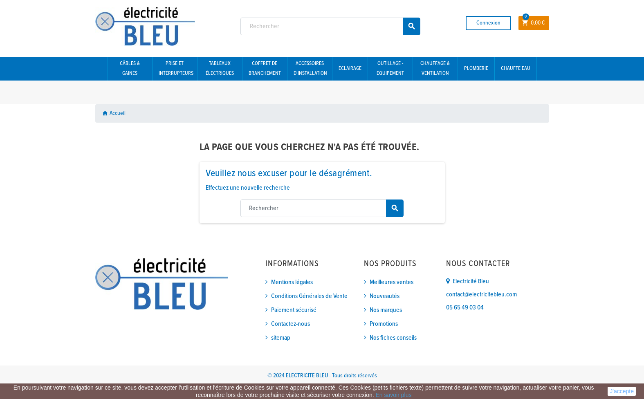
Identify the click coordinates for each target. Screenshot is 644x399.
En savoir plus (394, 395)
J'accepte (622, 391)
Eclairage (350, 68)
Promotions (384, 324)
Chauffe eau (515, 68)
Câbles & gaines (130, 68)
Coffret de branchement (265, 68)
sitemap (280, 338)
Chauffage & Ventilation (435, 68)
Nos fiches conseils (393, 338)
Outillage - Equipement (390, 68)
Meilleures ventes (391, 282)
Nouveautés (384, 296)
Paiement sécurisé (293, 310)
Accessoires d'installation (310, 68)
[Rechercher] (330, 26)
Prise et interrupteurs (176, 68)
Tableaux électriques (220, 68)
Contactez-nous (290, 324)
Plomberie (476, 68)
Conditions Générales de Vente (309, 296)
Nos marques (386, 310)
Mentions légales (292, 282)
